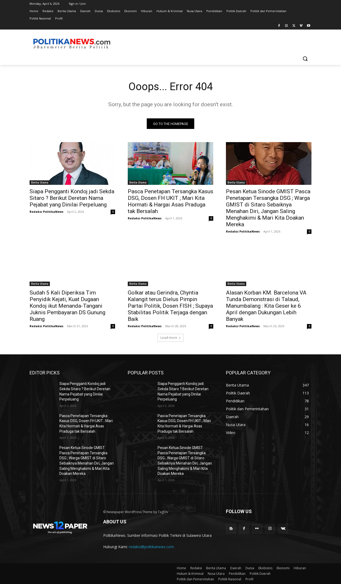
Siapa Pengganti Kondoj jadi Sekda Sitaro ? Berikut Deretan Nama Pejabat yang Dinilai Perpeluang (72, 198)
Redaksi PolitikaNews (46, 212)
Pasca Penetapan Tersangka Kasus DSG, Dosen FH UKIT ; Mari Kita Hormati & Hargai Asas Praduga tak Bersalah (170, 202)
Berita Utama (39, 183)
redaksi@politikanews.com (151, 546)
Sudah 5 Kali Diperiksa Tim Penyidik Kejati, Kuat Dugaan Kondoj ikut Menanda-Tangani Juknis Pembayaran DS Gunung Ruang (67, 306)
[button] (305, 58)
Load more (170, 338)
